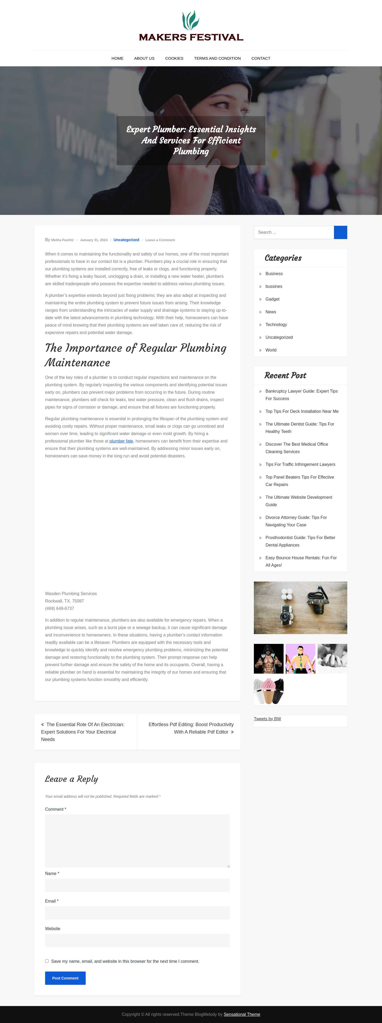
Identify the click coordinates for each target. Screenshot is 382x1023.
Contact (260, 58)
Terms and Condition (217, 58)
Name (52, 873)
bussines (274, 286)
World (271, 350)
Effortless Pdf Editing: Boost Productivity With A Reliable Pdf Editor (191, 728)
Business (274, 273)
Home (118, 58)
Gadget (272, 299)
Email (52, 901)
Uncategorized (126, 240)
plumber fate (121, 441)
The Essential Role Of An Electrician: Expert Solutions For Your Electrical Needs (82, 732)
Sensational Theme (242, 1014)
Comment (55, 809)
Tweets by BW (267, 719)
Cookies (174, 58)
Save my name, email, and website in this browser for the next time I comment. (125, 961)
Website (52, 928)
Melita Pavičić (62, 240)
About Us (144, 58)
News (271, 312)
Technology (276, 324)
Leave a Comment (160, 240)
